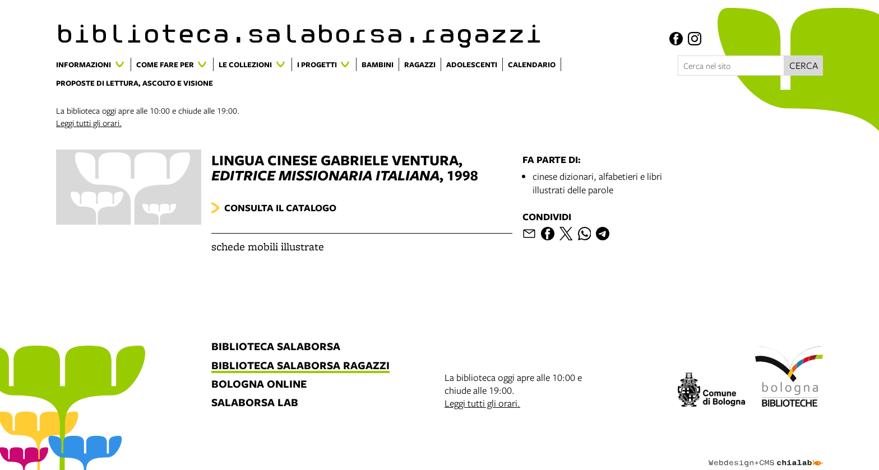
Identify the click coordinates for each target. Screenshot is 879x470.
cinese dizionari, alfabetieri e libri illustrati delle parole (597, 183)
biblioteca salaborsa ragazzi (300, 366)
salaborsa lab (254, 403)
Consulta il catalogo (280, 207)
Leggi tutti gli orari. (89, 122)
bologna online (259, 384)
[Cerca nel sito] (731, 65)
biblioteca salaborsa (275, 347)
